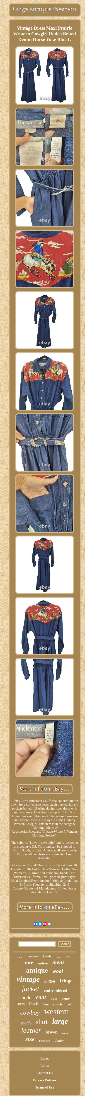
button (49, 981)
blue (46, 1004)
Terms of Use (44, 1087)
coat (41, 997)
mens (58, 962)
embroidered (55, 990)
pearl (21, 957)
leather (31, 1030)
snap (21, 1004)
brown (51, 1032)
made (58, 957)
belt (69, 1004)
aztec (66, 999)
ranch (57, 1004)
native (43, 963)
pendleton (44, 1040)
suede (25, 997)
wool (58, 971)
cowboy (30, 1012)
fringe (66, 980)
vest (68, 956)
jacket (30, 989)
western (56, 1011)
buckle (47, 956)
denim (59, 1040)
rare (28, 962)
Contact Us (44, 1073)
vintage (28, 979)
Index (44, 1058)
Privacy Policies (44, 1080)
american (33, 956)
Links (44, 1065)
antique (37, 970)
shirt (42, 1021)
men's (26, 1022)
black (33, 1004)
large (60, 1021)
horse (65, 1033)
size (30, 1039)
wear (54, 998)
